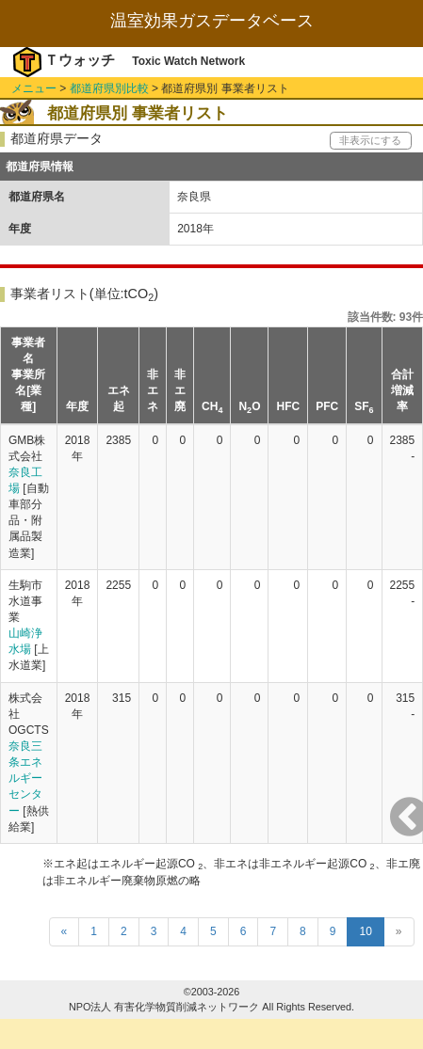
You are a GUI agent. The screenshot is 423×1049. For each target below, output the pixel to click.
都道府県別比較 (109, 88)
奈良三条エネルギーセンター (25, 778)
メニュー (34, 88)
